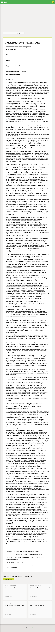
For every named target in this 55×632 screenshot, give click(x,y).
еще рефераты (8, 579)
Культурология (20, 33)
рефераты (12, 33)
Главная (5, 33)
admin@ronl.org (30, 627)
